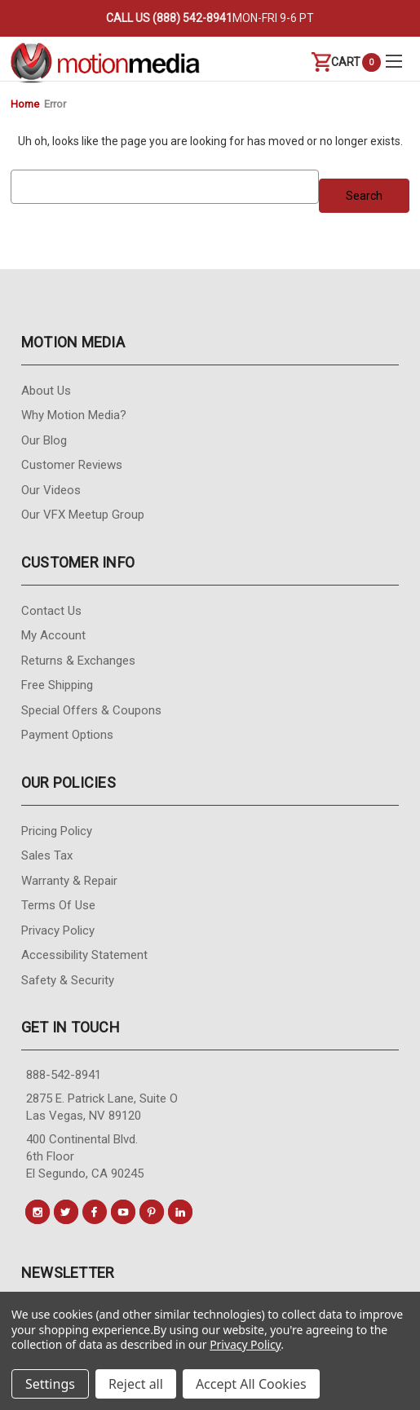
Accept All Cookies (251, 1384)
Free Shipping (57, 685)
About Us (46, 390)
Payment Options (67, 734)
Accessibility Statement (84, 955)
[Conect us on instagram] (37, 1212)
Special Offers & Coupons (91, 710)
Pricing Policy (56, 831)
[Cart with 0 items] (336, 62)
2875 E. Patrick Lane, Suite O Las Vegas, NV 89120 (102, 1107)
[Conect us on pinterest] (151, 1212)
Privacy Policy (58, 930)
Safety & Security (67, 980)
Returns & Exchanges (78, 660)
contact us (51, 610)
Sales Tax (47, 855)
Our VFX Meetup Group (82, 514)
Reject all (135, 1384)
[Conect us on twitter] (66, 1212)
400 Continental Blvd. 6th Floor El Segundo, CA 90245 (85, 1156)
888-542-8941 (63, 1074)
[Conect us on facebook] (94, 1212)
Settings (50, 1384)
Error (55, 104)
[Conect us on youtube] (123, 1212)
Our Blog (44, 440)
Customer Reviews (71, 464)
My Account (53, 635)
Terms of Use (58, 905)
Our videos (51, 490)
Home (25, 104)
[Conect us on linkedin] (180, 1212)
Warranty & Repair (69, 880)
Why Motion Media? (73, 415)
